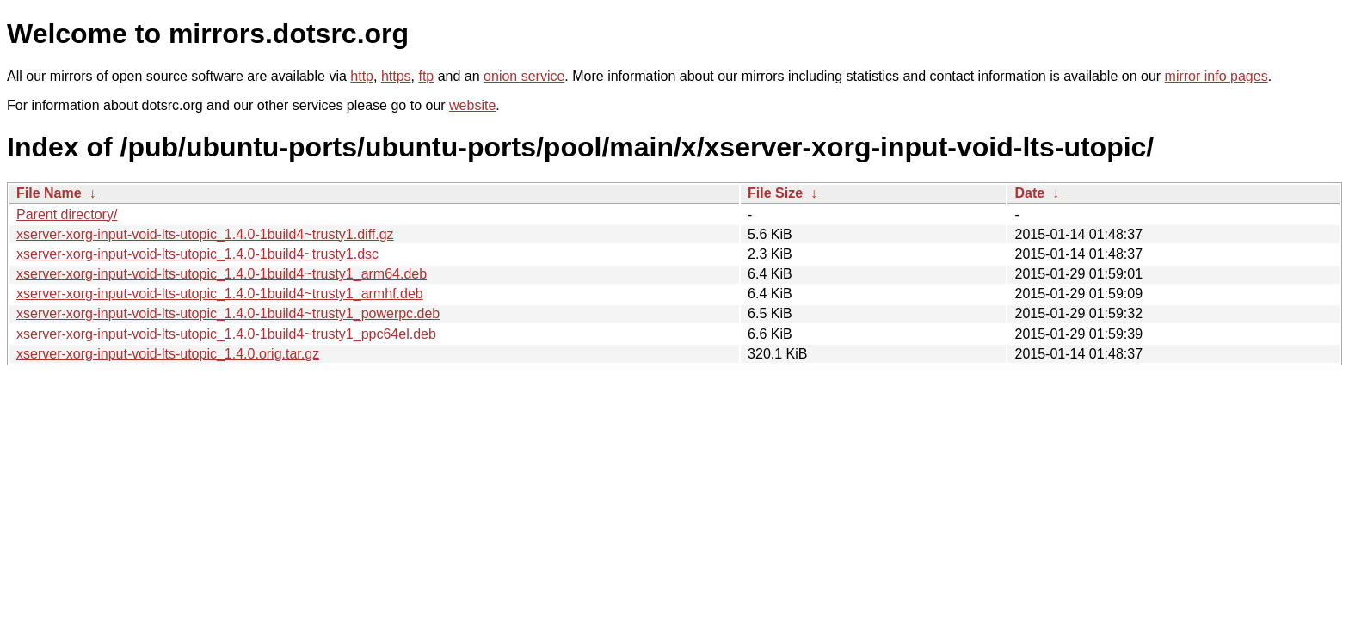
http (361, 76)
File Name (49, 193)
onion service (524, 76)
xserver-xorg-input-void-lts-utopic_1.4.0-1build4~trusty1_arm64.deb (221, 274)
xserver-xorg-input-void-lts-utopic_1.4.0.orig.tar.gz (167, 353)
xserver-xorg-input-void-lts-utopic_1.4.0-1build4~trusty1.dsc (197, 254)
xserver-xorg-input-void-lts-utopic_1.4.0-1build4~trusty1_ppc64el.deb (226, 334)
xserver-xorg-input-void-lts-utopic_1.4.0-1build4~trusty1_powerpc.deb (228, 313)
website (472, 105)
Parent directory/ (66, 214)
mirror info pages (1216, 76)
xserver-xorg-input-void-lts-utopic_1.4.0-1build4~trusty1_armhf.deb (219, 293)
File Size (775, 193)
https (396, 76)
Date (1029, 193)
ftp (426, 76)
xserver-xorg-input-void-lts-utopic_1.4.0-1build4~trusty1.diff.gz (205, 234)
